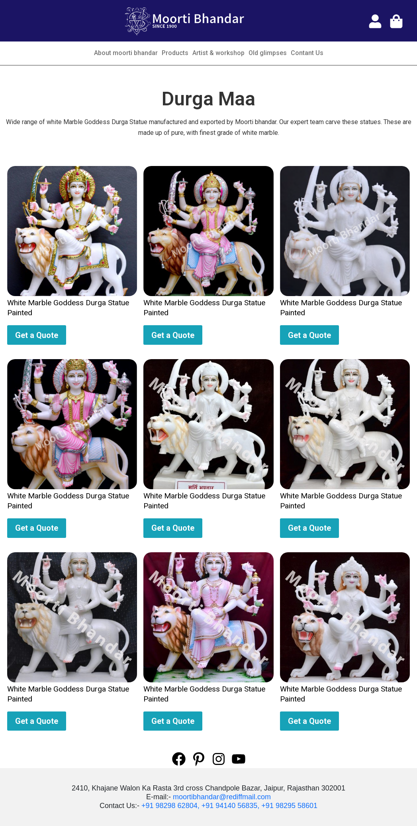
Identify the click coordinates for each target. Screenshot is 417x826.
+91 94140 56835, (231, 806)
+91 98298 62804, (170, 806)
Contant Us (307, 53)
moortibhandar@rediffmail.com (222, 797)
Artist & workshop (218, 53)
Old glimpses (268, 53)
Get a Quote (36, 335)
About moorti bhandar (126, 53)
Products (175, 53)
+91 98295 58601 (289, 806)
